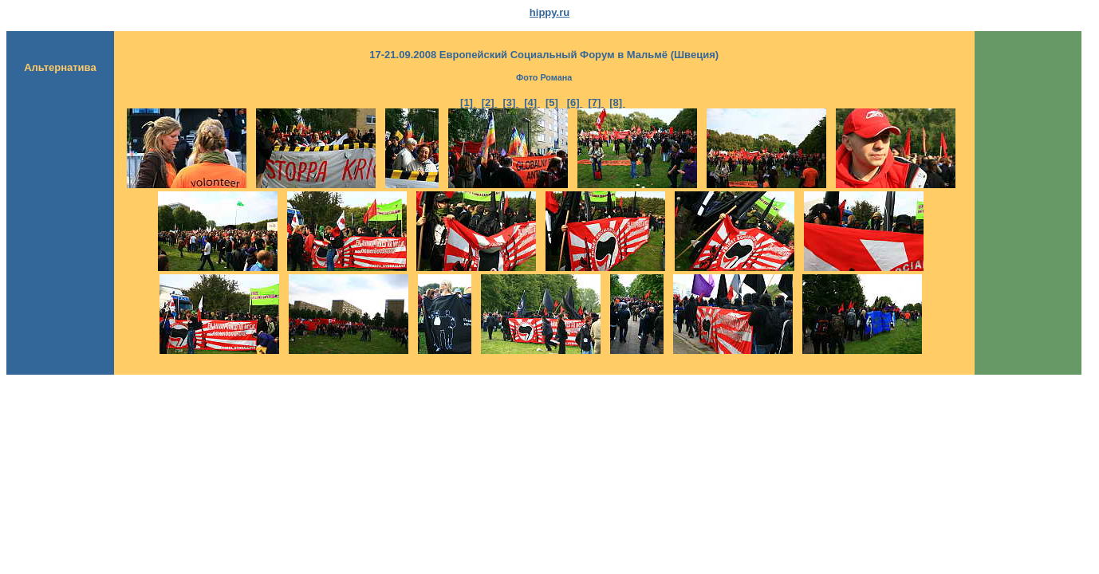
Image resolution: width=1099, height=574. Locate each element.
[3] (511, 102)
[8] (617, 102)
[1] (468, 102)
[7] (596, 102)
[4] (532, 102)
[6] (575, 102)
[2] (490, 102)
